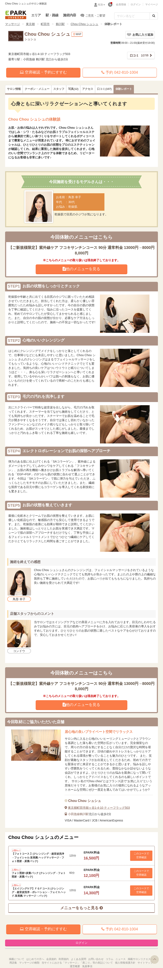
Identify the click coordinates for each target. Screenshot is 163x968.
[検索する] (154, 16)
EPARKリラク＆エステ (15, 15)
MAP (77, 34)
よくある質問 (78, 959)
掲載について (16, 959)
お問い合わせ (96, 959)
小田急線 (74, 814)
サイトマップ (145, 962)
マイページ (151, 4)
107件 (139, 55)
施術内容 (69, 15)
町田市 (45, 24)
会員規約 (51, 959)
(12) (73, 88)
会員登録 (121, 4)
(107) (104, 88)
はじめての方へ (35, 959)
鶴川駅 (60, 24)
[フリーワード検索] (132, 16)
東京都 (30, 24)
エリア (36, 15)
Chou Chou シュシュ (84, 24)
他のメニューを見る (81, 269)
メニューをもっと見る (81, 908)
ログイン (136, 4)
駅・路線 (52, 15)
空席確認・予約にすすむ (43, 72)
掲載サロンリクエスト (140, 959)
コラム (109, 959)
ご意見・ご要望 (93, 15)
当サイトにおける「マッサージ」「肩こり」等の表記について (77, 962)
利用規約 (64, 959)
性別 (101, 4)
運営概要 (75, 966)
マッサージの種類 (29, 962)
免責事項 (87, 966)
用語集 (13, 962)
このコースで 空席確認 (141, 855)
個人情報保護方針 (125, 962)
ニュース (120, 959)
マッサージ (12, 24)
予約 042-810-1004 (119, 72)
